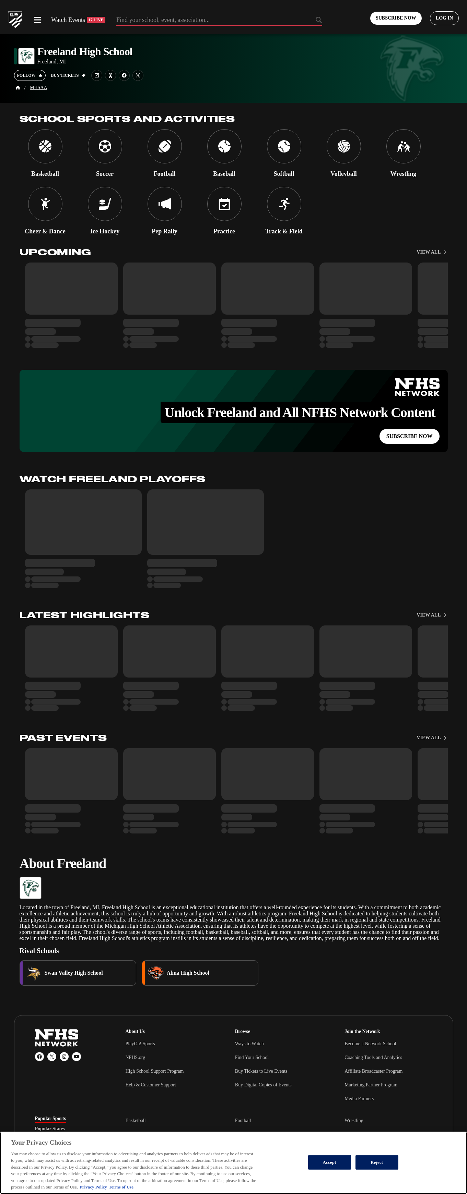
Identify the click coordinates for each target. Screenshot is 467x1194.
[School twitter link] (137, 75)
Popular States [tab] (50, 1128)
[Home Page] (18, 88)
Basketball (136, 1120)
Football (243, 1120)
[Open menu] (37, 20)
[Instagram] (64, 1056)
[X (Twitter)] (51, 1056)
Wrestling (354, 1120)
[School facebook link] (124, 75)
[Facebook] (39, 1056)
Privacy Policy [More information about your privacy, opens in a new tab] (93, 1187)
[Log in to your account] (444, 18)
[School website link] (96, 75)
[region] (233, 1163)
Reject (377, 1162)
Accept (329, 1162)
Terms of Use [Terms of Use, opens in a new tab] (121, 1187)
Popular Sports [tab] (50, 1118)
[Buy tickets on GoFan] (68, 75)
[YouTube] (76, 1056)
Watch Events (78, 19)
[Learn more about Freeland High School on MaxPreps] (110, 75)
